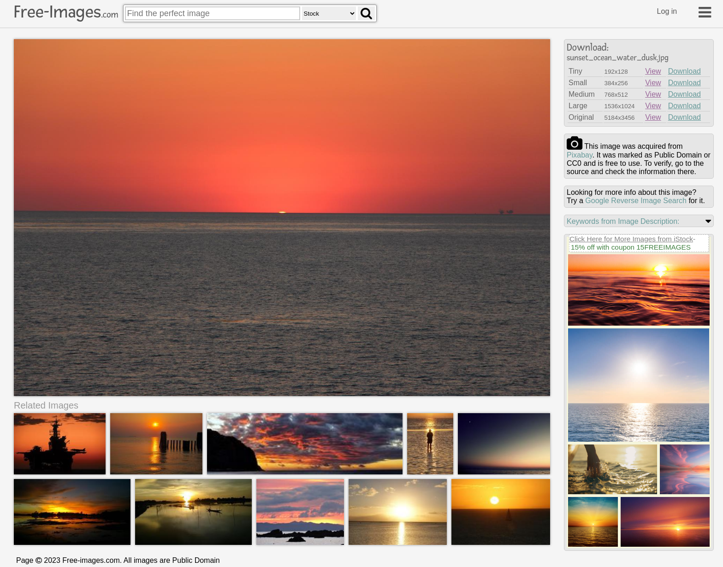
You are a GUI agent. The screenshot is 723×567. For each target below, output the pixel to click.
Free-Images (66, 12)
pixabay (580, 155)
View (653, 71)
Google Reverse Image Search (636, 201)
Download (684, 71)
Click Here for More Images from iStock (631, 239)
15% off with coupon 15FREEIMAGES (631, 247)
